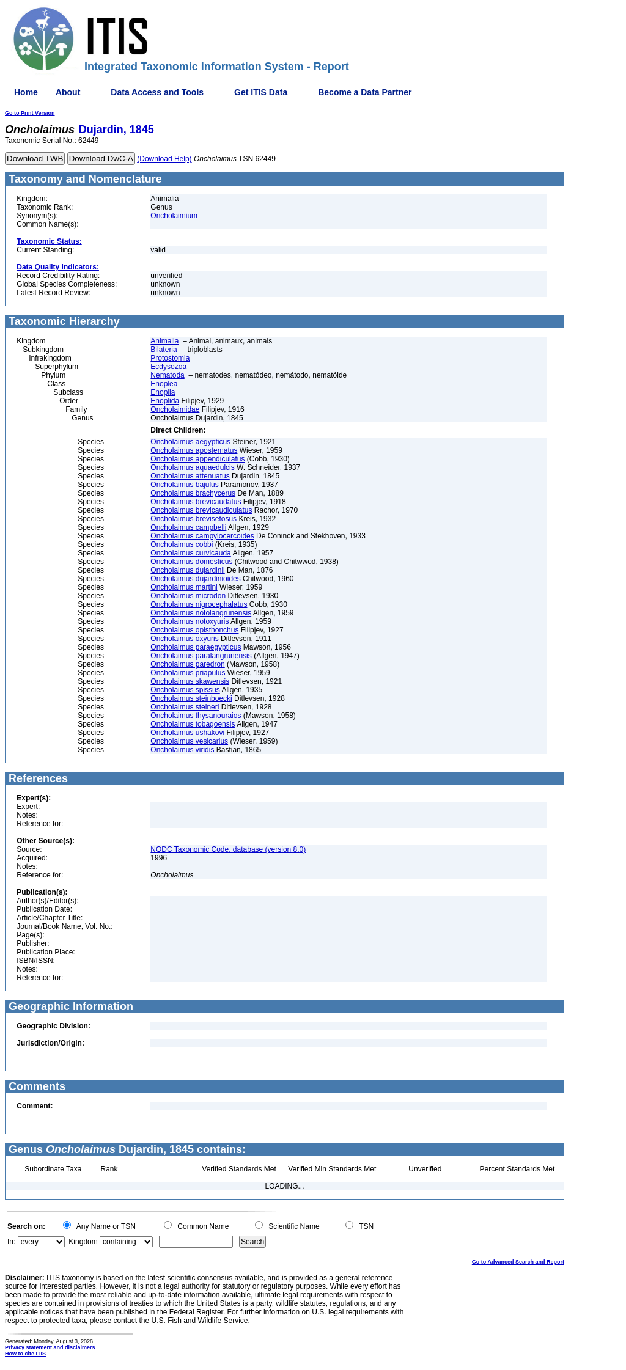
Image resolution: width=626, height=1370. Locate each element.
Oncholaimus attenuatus (189, 476)
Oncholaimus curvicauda (190, 553)
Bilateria (163, 349)
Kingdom (82, 1241)
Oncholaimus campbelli (188, 527)
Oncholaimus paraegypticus (195, 647)
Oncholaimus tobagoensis (192, 724)
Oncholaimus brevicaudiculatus (201, 510)
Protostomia (170, 358)
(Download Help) (164, 159)
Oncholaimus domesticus (191, 561)
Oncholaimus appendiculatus (197, 459)
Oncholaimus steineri (184, 707)
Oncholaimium (173, 215)
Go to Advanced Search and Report (518, 1262)
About (68, 92)
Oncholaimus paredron (187, 664)
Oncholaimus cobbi (181, 544)
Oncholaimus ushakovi (187, 732)
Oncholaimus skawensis (189, 681)
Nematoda (167, 375)
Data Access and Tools (157, 92)
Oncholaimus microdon (188, 596)
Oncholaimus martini (183, 587)
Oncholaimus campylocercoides (202, 536)
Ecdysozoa (168, 366)
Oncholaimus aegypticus (190, 442)
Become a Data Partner (364, 92)
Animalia (164, 341)
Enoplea (163, 383)
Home (26, 92)
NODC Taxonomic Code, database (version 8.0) (228, 849)
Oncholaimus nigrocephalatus (198, 604)
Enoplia (162, 392)
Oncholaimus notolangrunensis (200, 613)
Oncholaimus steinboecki (191, 698)
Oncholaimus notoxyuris (189, 621)
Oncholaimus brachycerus (192, 493)
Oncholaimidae (174, 409)
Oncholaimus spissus (184, 690)
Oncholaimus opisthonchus (194, 630)
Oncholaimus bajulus (184, 484)
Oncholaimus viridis (182, 749)
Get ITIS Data (260, 92)
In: (11, 1241)
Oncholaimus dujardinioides (195, 578)
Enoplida (164, 401)
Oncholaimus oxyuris (184, 638)
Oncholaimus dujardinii (187, 570)
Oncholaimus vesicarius (189, 741)
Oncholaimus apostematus (193, 450)
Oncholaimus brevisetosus (193, 519)
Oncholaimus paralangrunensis (200, 655)
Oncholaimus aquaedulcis (192, 467)
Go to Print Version (30, 113)
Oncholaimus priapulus (187, 673)
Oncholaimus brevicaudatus (195, 501)
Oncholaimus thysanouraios (195, 715)
